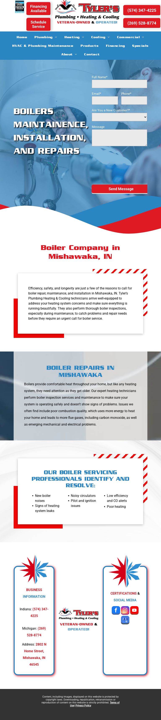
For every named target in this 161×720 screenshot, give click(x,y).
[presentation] (109, 165)
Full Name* (99, 77)
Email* (96, 94)
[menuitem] (22, 37)
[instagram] (125, 611)
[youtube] (134, 611)
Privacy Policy (83, 705)
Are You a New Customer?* (111, 110)
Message (98, 127)
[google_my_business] (125, 620)
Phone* (126, 94)
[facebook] (116, 611)
